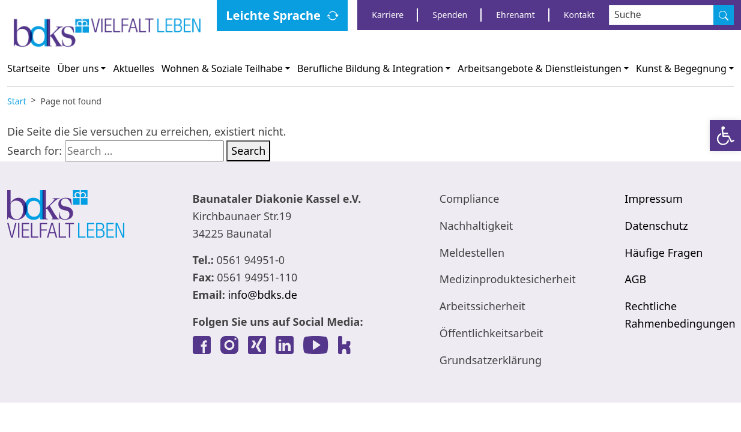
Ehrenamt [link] (515, 14)
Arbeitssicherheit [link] (482, 306)
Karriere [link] (388, 14)
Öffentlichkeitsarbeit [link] (491, 333)
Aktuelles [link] (133, 68)
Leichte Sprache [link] (273, 15)
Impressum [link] (653, 198)
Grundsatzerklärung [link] (491, 360)
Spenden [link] (449, 14)
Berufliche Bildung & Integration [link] (370, 68)
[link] (725, 135)
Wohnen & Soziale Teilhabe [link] (222, 68)
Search (248, 150)
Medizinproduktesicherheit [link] (508, 279)
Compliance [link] (469, 198)
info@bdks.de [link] (262, 294)
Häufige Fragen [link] (664, 252)
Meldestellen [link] (472, 252)
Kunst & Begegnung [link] (681, 68)
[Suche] (723, 15)
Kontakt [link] (579, 14)
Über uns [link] (78, 68)
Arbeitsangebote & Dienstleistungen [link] (540, 68)
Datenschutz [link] (656, 225)
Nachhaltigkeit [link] (476, 225)
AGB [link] (635, 279)
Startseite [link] (28, 68)
